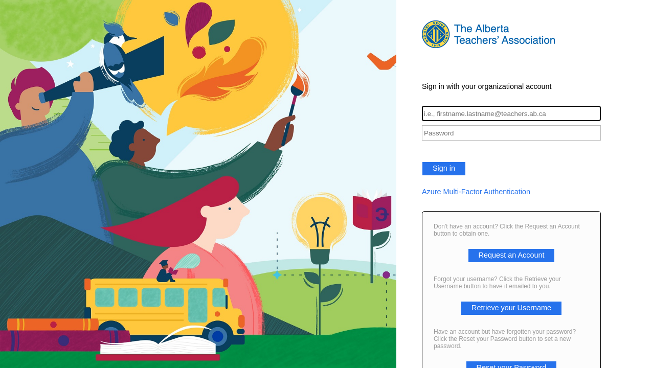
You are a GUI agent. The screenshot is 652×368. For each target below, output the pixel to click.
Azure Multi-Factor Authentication (476, 192)
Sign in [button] (444, 168)
